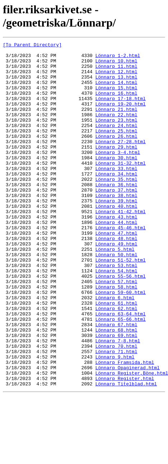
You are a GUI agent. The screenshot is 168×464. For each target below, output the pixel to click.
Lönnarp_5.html (114, 291)
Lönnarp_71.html (116, 414)
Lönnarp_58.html (116, 336)
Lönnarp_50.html (116, 297)
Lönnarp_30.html (116, 181)
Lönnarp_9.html (114, 420)
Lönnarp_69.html (116, 394)
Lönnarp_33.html (116, 194)
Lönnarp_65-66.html (120, 375)
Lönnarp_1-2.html (117, 58)
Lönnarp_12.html (116, 78)
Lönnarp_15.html (116, 97)
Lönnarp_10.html (116, 65)
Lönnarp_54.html (116, 317)
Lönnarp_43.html (116, 252)
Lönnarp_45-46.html (120, 265)
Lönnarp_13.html (116, 84)
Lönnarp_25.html (116, 149)
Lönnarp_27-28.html (120, 162)
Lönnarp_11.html (116, 71)
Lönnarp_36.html (116, 213)
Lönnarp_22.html (116, 129)
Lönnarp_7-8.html (117, 401)
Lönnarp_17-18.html (120, 110)
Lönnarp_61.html (116, 355)
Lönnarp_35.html (116, 207)
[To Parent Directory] (32, 45)
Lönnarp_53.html (116, 310)
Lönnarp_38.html (116, 226)
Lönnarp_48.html (116, 278)
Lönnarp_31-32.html (120, 187)
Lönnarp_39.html (116, 233)
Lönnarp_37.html (116, 220)
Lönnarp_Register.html (124, 446)
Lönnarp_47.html (116, 271)
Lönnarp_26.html (116, 155)
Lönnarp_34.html (116, 200)
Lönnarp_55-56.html (120, 323)
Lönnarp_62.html (116, 362)
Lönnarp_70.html (116, 407)
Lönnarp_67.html (116, 381)
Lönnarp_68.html (116, 388)
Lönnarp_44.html (116, 259)
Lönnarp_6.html (114, 349)
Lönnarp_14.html (116, 91)
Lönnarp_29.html (116, 168)
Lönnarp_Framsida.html (124, 426)
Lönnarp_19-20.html (120, 116)
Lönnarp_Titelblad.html (126, 452)
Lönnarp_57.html (116, 330)
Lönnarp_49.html (116, 284)
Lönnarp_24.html (116, 142)
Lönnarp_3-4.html (117, 175)
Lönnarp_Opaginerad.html (127, 433)
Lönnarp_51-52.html (120, 304)
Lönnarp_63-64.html (120, 368)
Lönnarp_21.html (116, 123)
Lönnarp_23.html (116, 136)
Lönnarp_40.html (116, 239)
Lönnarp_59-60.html (120, 342)
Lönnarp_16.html (116, 103)
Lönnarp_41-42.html (120, 246)
